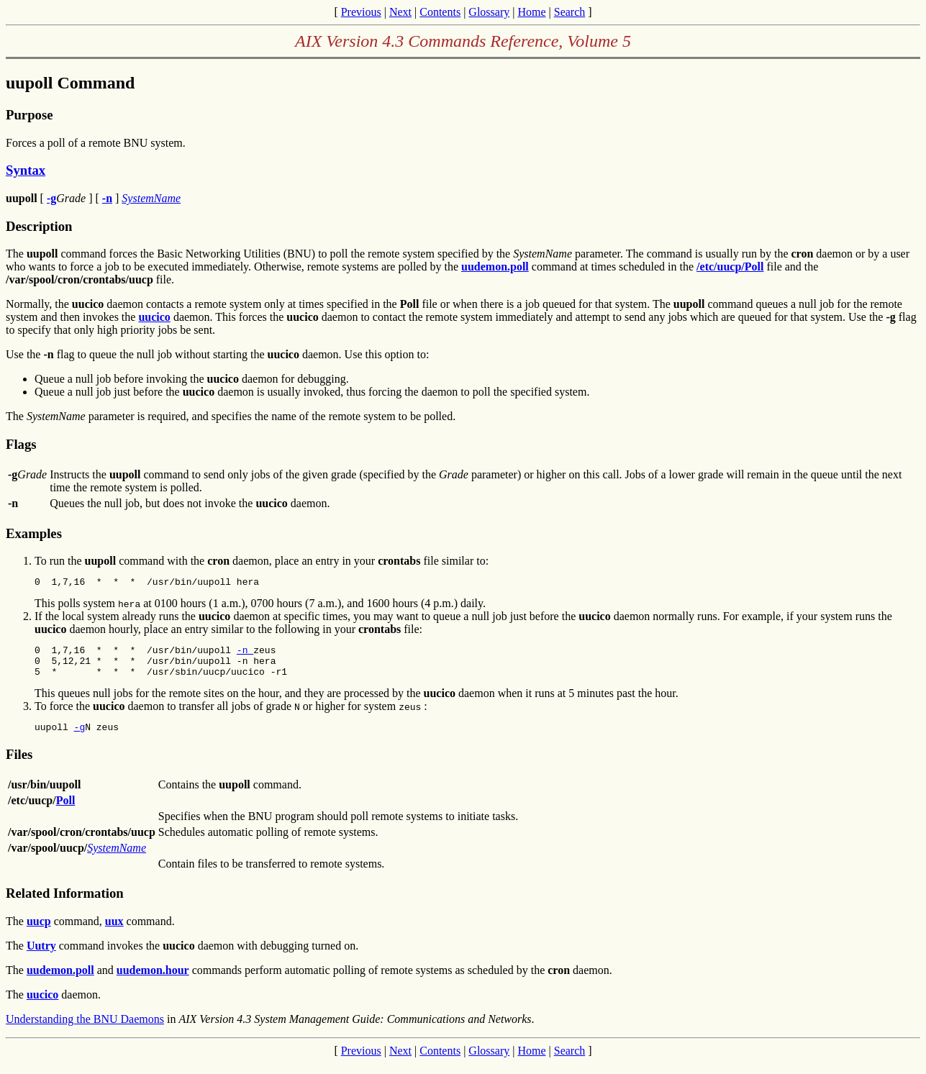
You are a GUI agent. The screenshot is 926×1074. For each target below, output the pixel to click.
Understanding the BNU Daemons (85, 1030)
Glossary (488, 12)
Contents (439, 12)
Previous (361, 12)
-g (80, 737)
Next (400, 12)
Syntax (25, 170)
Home (531, 12)
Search (570, 12)
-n (245, 653)
